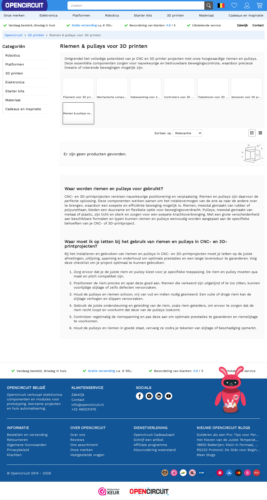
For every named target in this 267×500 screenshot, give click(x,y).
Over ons (77, 435)
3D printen (175, 15)
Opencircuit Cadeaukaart (154, 435)
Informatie (18, 428)
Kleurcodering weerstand (155, 450)
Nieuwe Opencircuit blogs (223, 428)
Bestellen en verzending (27, 435)
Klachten (14, 455)
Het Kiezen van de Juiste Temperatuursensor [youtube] (228, 440)
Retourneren (17, 440)
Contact (258, 25)
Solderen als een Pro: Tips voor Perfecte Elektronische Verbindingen (228, 435)
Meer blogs (206, 455)
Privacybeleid (18, 450)
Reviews (77, 440)
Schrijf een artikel (148, 440)
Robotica (112, 15)
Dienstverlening (150, 428)
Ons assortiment (84, 445)
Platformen (81, 15)
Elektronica (48, 15)
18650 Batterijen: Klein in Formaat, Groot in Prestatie (228, 445)
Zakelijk (242, 25)
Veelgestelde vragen (87, 455)
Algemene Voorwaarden (26, 445)
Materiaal (206, 15)
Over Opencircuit (88, 428)
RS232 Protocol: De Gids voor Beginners (228, 450)
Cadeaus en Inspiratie (246, 15)
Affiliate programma (150, 445)
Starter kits (143, 15)
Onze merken (14, 15)
